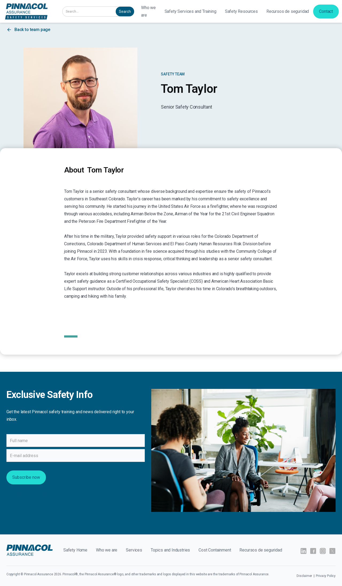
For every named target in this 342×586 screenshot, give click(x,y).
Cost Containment (215, 550)
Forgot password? (128, 494)
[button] (190, 11)
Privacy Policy (326, 576)
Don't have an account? (27, 494)
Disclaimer (305, 576)
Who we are (148, 11)
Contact (326, 11)
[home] (26, 11)
